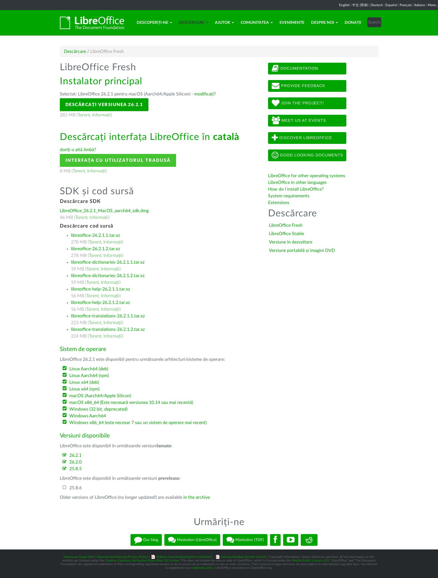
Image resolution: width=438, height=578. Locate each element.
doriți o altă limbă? (78, 150)
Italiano (419, 5)
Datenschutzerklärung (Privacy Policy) (122, 556)
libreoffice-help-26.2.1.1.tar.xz (100, 289)
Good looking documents (307, 155)
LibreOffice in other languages (297, 182)
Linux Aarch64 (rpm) (89, 375)
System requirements (289, 196)
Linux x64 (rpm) (84, 389)
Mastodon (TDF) (245, 540)
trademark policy (202, 567)
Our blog (146, 540)
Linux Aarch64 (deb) (88, 369)
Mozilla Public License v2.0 (310, 560)
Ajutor (224, 23)
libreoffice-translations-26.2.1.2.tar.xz (108, 329)
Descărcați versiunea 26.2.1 (104, 104)
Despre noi (324, 23)
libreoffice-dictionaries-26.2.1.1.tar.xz (108, 262)
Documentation (295, 68)
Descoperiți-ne (154, 23)
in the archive (196, 497)
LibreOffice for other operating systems (306, 176)
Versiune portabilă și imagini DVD (302, 250)
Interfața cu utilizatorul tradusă (118, 160)
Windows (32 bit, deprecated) (98, 409)
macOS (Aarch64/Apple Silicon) (100, 396)
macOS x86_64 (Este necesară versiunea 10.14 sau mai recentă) (131, 402)
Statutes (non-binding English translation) (184, 556)
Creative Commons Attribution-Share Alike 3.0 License (142, 560)
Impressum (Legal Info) (78, 556)
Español (391, 5)
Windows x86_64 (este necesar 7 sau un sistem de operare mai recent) (138, 422)
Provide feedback (298, 86)
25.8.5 (75, 469)
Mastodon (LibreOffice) (192, 540)
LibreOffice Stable (286, 233)
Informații (101, 115)
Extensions (278, 202)
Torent (84, 115)
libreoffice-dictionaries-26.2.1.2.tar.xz (108, 275)
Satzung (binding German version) (243, 556)
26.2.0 (75, 462)
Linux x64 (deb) (84, 382)
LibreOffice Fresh (285, 225)
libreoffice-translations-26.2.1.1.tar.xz (108, 316)
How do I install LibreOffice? (296, 189)
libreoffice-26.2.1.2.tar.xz (95, 249)
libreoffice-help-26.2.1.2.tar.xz (100, 302)
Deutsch (377, 5)
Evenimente (292, 23)
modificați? (205, 94)
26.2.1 (75, 455)
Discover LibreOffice (302, 138)
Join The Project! (298, 103)
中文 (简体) (360, 5)
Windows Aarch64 (87, 416)
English (344, 5)
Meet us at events (299, 121)
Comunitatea (257, 23)
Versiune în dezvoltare (290, 242)
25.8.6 (75, 488)
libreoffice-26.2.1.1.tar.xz (95, 235)
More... (433, 5)
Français (406, 5)
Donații (353, 23)
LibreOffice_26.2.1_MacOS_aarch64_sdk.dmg (104, 211)
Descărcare (193, 23)
